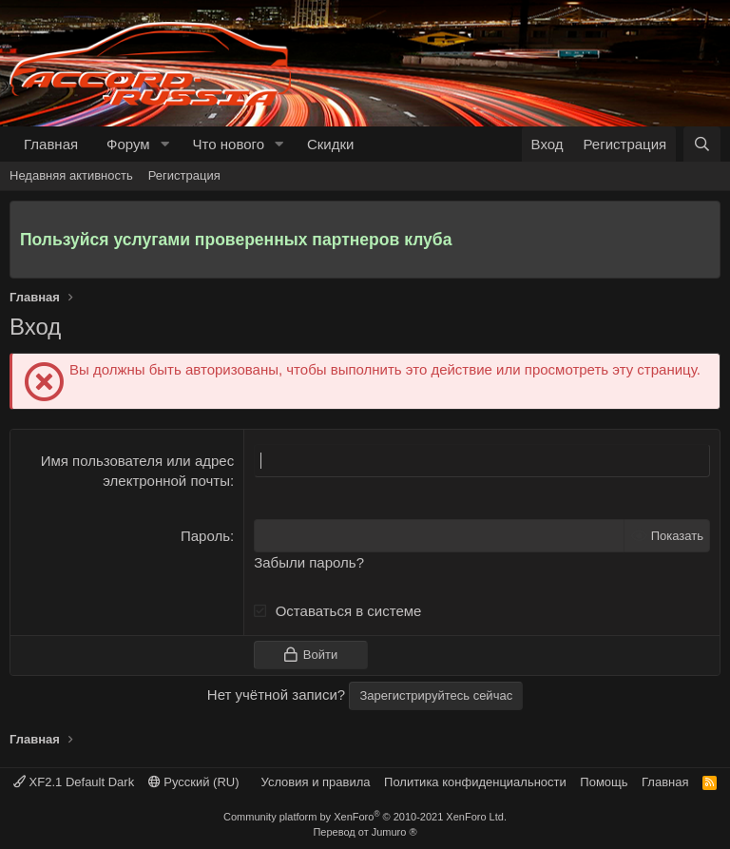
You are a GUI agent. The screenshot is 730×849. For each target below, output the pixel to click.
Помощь (603, 782)
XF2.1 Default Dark (73, 782)
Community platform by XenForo (365, 816)
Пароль (205, 536)
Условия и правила (316, 782)
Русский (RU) (194, 782)
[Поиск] (701, 144)
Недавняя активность (71, 175)
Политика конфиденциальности (475, 782)
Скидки (330, 144)
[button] (165, 144)
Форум (128, 144)
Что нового (228, 144)
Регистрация (184, 175)
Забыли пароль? (309, 562)
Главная (51, 144)
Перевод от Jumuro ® (364, 832)
